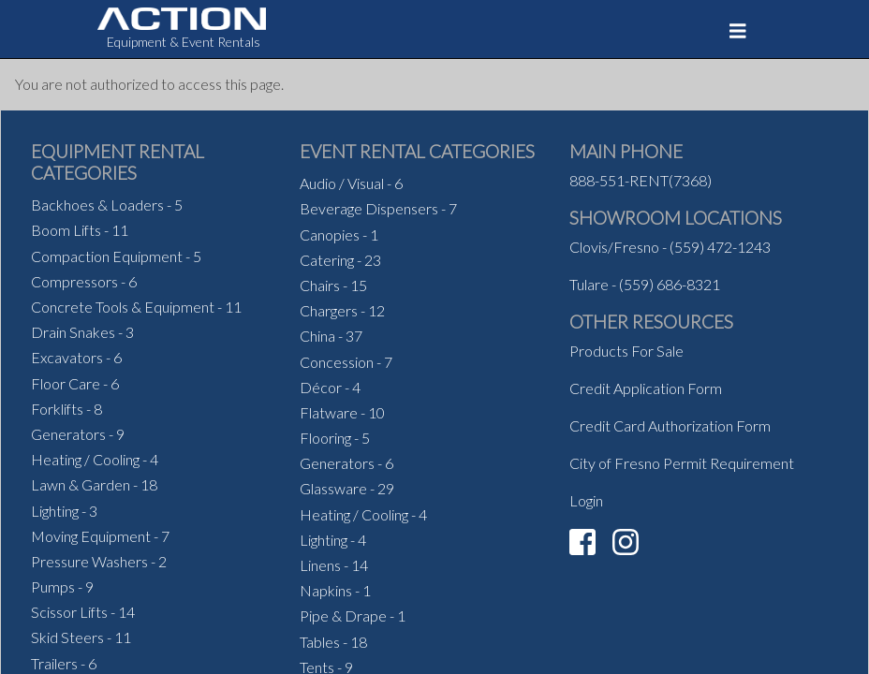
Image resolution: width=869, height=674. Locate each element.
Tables (320, 642)
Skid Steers (67, 637)
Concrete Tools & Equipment (122, 306)
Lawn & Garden (80, 484)
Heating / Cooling (85, 459)
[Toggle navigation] (738, 31)
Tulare (589, 284)
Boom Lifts (66, 230)
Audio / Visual (342, 183)
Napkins (326, 590)
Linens (320, 565)
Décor (321, 387)
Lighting (55, 511)
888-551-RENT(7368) (640, 180)
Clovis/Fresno (614, 247)
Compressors (74, 281)
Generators (68, 434)
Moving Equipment (91, 536)
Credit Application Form (645, 388)
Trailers (54, 663)
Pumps (53, 586)
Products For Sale (626, 350)
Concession (337, 362)
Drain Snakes (73, 332)
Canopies (330, 234)
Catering (327, 260)
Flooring (325, 438)
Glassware (333, 488)
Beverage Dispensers (369, 208)
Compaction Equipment (107, 256)
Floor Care (65, 383)
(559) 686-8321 (669, 284)
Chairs (320, 285)
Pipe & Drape (343, 615)
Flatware (329, 412)
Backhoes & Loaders (97, 204)
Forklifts (57, 409)
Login (586, 500)
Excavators (67, 357)
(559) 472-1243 (720, 247)
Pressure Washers (89, 561)
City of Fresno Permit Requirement (681, 463)
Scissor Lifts (69, 612)
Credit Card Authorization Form (670, 425)
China (317, 335)
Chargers (329, 310)
